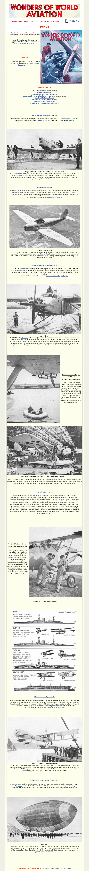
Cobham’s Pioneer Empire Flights (57, 276)
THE (13, 846)
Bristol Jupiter (57, 479)
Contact (56, 21)
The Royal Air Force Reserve (44, 98)
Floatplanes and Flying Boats (44, 101)
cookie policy (67, 868)
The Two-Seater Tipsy (44, 187)
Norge (20, 786)
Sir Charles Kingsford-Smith (66, 118)
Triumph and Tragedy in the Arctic (42, 103)
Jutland (24, 771)
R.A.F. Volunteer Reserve (62, 499)
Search (49, 21)
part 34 (75, 787)
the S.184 (43, 765)
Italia (37, 787)
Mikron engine (44, 256)
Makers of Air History (42, 120)
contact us (59, 868)
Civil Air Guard (36, 495)
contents (45, 868)
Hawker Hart (12, 557)
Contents (26, 21)
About (20, 21)
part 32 (71, 120)
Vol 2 (37, 21)
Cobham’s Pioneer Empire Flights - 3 (25, 43)
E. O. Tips (59, 192)
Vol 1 (33, 21)
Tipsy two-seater (18, 190)
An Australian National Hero (42, 91)
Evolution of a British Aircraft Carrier (44, 99)
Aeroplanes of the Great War (56, 707)
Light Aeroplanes (56, 197)
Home (14, 21)
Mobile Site (74, 21)
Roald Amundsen (15, 784)
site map (51, 868)
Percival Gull (30, 175)
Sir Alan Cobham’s (26, 269)
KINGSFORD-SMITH (17, 173)
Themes (43, 21)
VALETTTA (24, 338)
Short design (46, 479)
